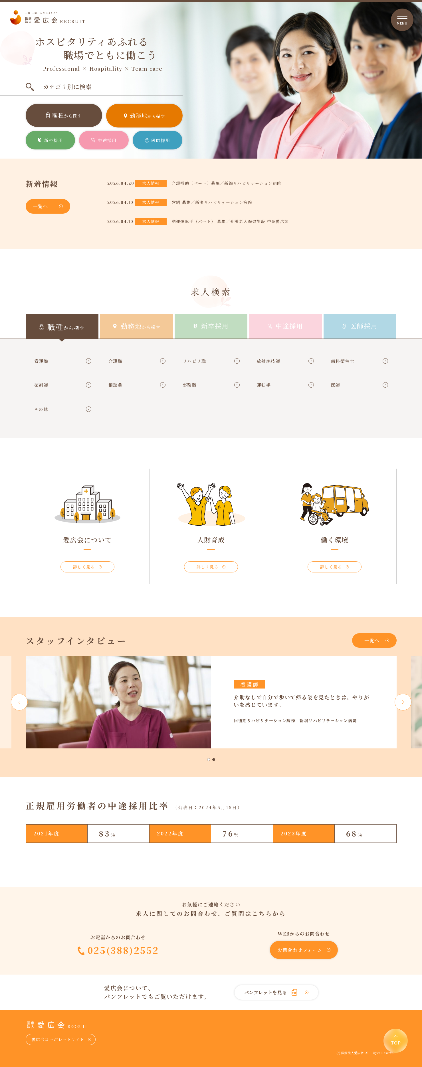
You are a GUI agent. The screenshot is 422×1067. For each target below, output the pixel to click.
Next (403, 702)
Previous (19, 702)
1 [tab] (208, 759)
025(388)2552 (123, 950)
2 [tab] (213, 759)
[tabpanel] (211, 702)
